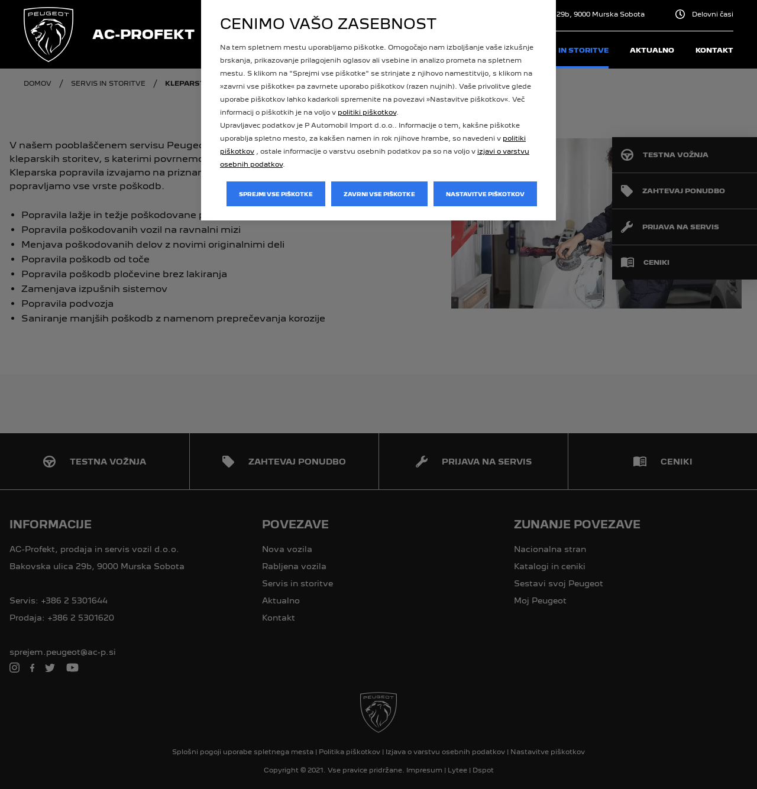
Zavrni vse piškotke (379, 194)
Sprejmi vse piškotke (276, 194)
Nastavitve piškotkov (485, 194)
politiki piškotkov (367, 112)
